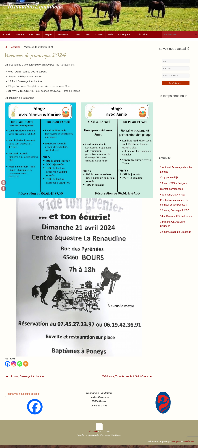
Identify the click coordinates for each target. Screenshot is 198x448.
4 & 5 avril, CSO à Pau (172, 194)
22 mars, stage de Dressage (175, 232)
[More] (25, 364)
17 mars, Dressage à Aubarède (25, 376)
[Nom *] (175, 61)
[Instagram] (13, 364)
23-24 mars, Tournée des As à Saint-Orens (126, 376)
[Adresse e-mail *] (175, 76)
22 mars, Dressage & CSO (174, 210)
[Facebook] (7, 364)
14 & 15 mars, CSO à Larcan (176, 216)
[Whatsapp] (19, 364)
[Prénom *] (175, 68)
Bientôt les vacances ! (172, 189)
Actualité (15, 47)
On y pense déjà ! (169, 177)
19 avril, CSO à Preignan (173, 183)
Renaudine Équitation (34, 6)
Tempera (176, 441)
